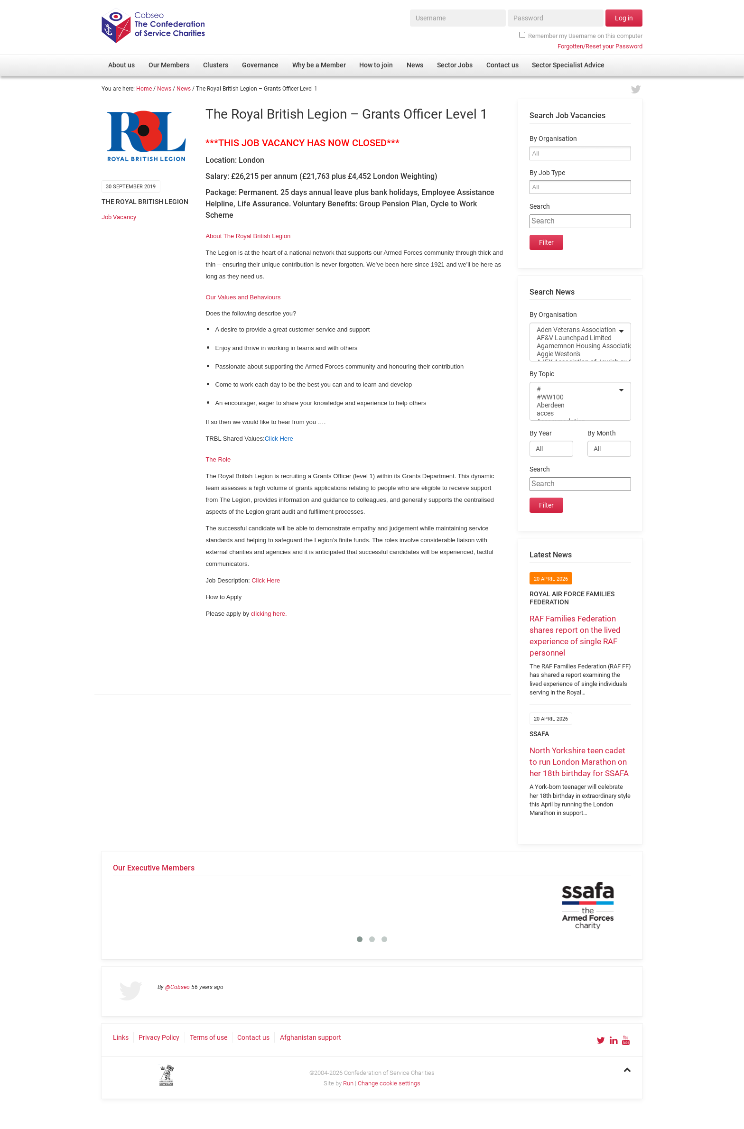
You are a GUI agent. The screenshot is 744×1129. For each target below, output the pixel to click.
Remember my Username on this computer (580, 35)
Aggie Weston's (574, 354)
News (164, 88)
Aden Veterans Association (574, 330)
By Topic (542, 374)
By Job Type (547, 173)
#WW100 (574, 397)
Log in (624, 18)
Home (144, 88)
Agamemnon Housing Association (574, 346)
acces (574, 413)
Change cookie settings (389, 1083)
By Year (541, 433)
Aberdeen (574, 405)
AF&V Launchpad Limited (574, 338)
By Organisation (553, 139)
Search (540, 207)
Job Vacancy (119, 217)
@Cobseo (177, 987)
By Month (601, 433)
